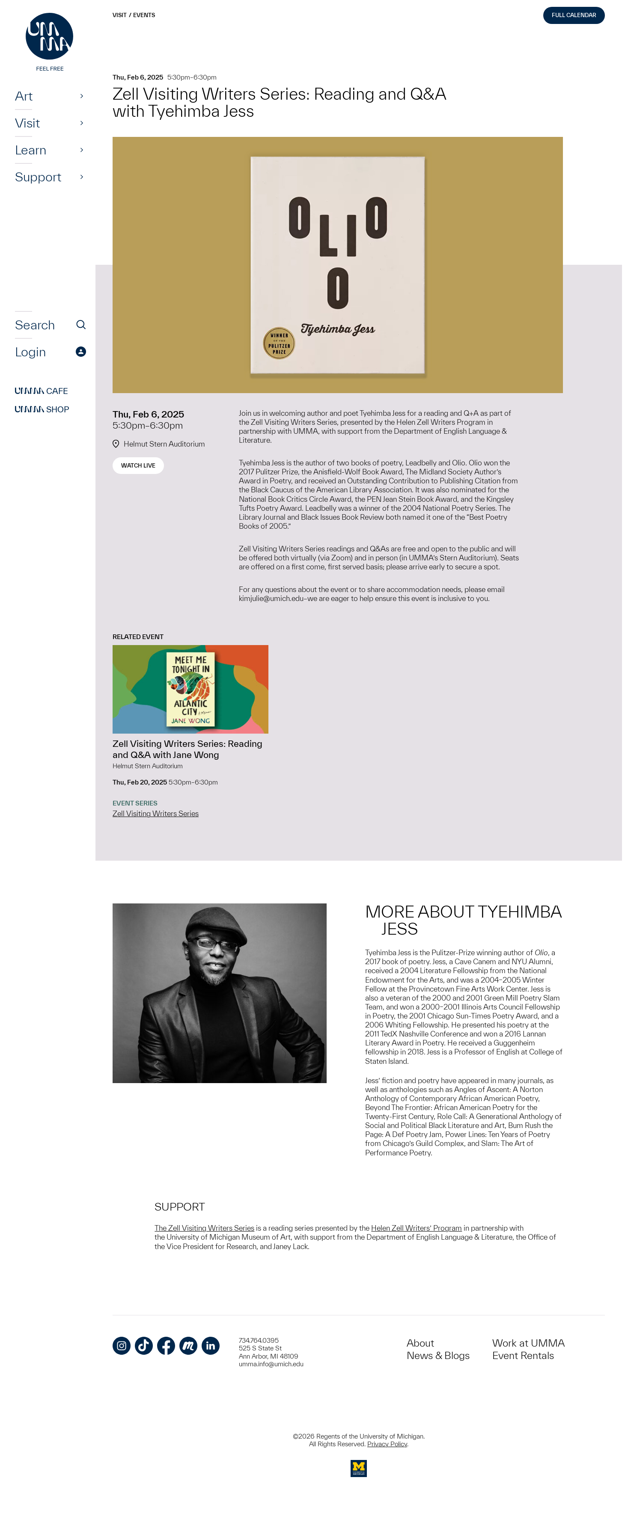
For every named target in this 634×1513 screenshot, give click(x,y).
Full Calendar (574, 15)
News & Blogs (438, 1355)
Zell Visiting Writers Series (156, 813)
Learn (30, 149)
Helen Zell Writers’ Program (416, 1228)
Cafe (41, 391)
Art (24, 96)
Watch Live (138, 465)
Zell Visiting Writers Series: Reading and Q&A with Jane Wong (187, 749)
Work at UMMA (528, 1343)
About (420, 1343)
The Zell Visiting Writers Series (204, 1228)
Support (38, 176)
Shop (42, 409)
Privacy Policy (387, 1444)
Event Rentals (523, 1355)
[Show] (81, 96)
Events (144, 15)
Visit (27, 122)
